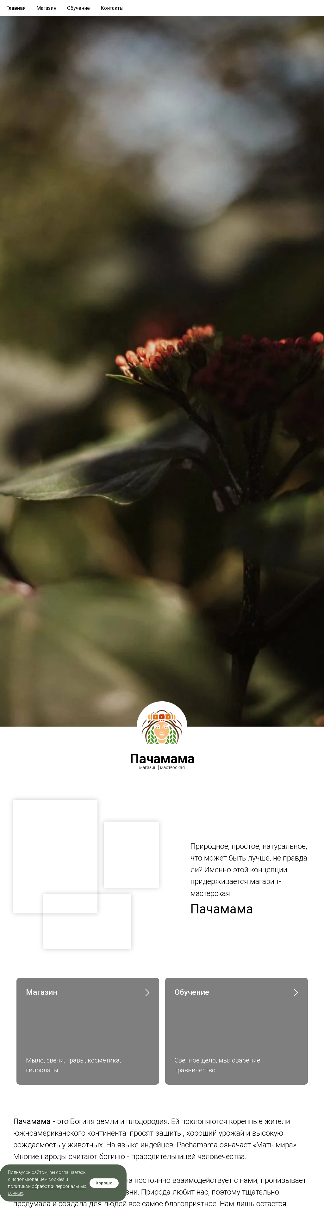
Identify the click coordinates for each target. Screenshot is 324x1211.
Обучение (78, 8)
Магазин (46, 8)
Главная (16, 8)
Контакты (112, 8)
